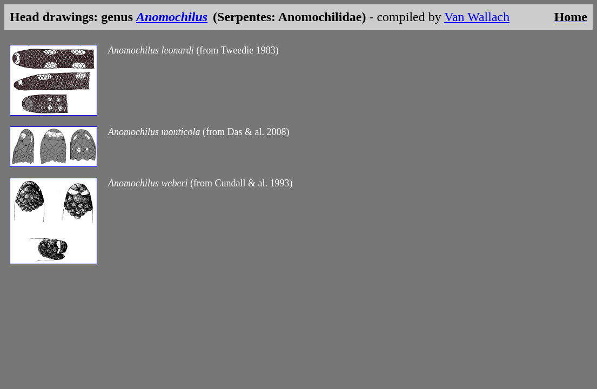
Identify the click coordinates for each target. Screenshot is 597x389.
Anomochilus (171, 17)
